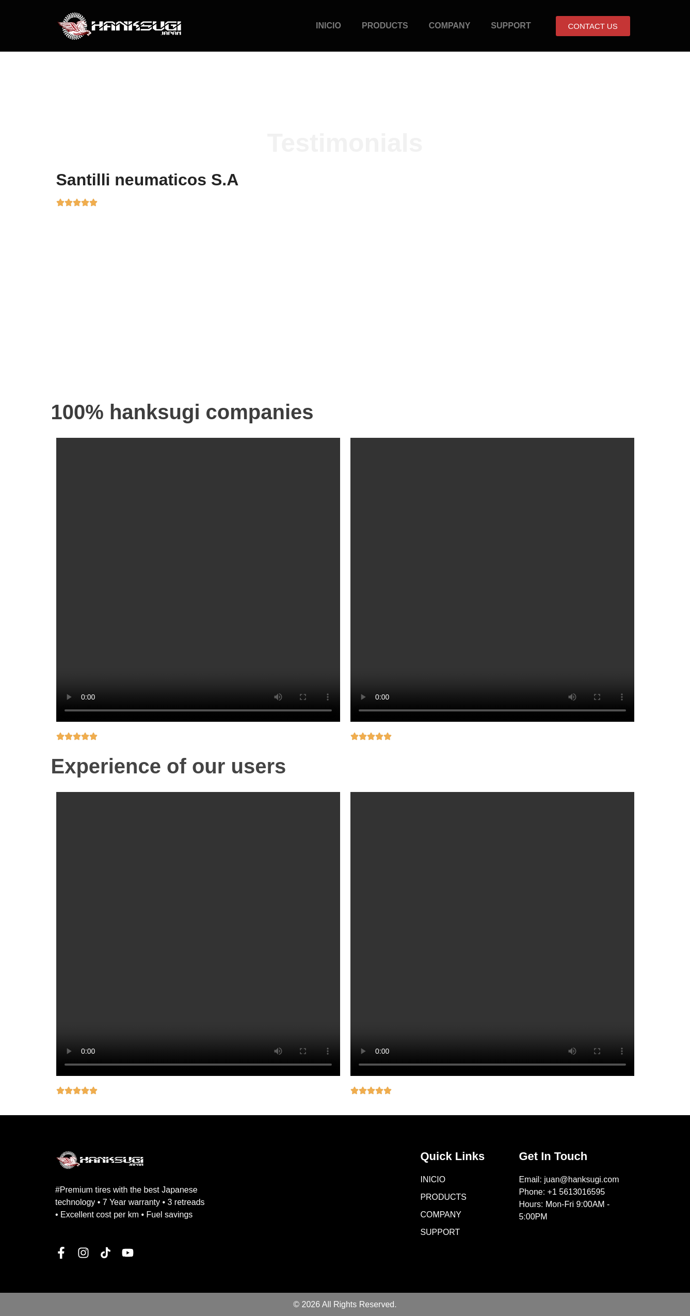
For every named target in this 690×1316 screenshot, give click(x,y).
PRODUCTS (385, 25)
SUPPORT (511, 25)
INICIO (328, 25)
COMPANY (450, 25)
